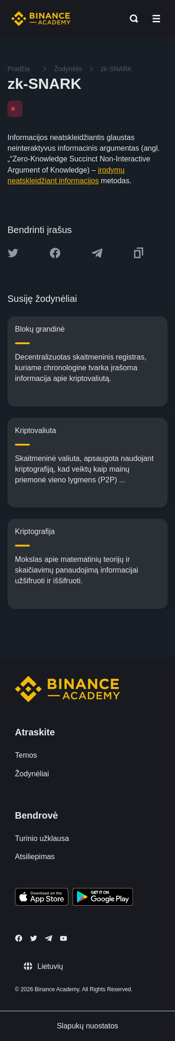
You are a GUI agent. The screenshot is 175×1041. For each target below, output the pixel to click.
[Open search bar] (131, 18)
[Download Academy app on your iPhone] (42, 898)
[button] (156, 18)
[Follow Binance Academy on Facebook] (18, 938)
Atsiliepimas (35, 857)
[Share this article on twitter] (13, 253)
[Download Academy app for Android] (102, 898)
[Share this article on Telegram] (97, 253)
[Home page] (40, 18)
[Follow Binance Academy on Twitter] (33, 938)
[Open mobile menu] (156, 18)
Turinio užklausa (42, 838)
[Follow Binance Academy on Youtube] (63, 938)
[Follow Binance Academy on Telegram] (48, 938)
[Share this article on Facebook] (55, 253)
